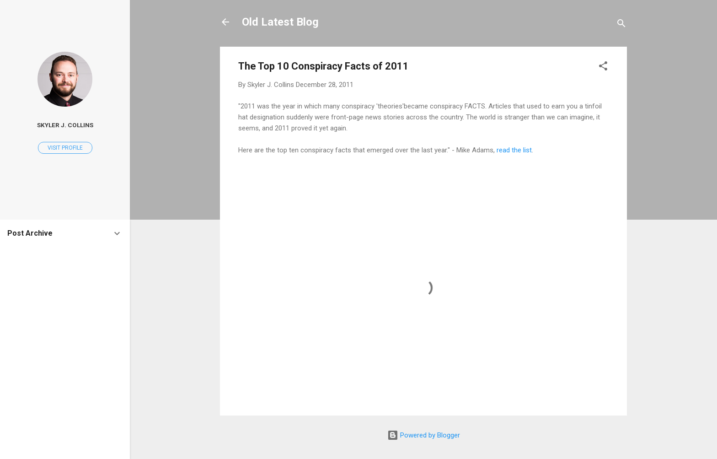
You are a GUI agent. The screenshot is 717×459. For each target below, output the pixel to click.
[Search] (621, 25)
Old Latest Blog (280, 22)
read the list (514, 150)
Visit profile (65, 148)
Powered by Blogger (423, 435)
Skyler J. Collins (65, 125)
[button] (603, 67)
